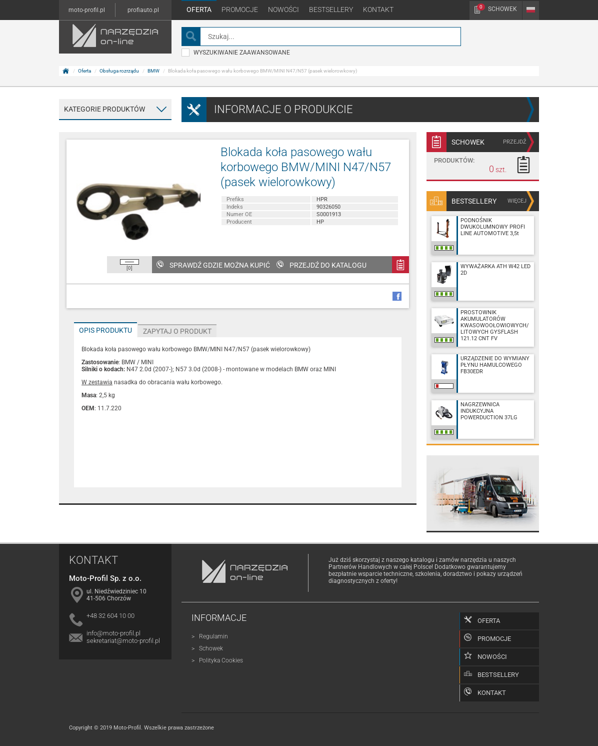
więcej (517, 201)
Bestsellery (331, 10)
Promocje (240, 10)
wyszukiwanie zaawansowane (236, 52)
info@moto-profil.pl (113, 633)
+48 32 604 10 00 (110, 615)
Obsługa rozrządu (119, 71)
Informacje (219, 617)
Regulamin (213, 636)
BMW (154, 71)
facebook (397, 296)
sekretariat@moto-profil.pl (123, 640)
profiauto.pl (143, 10)
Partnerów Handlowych (360, 566)
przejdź (514, 142)
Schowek (497, 8)
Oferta (199, 10)
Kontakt (378, 10)
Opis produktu (105, 330)
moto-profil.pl (86, 10)
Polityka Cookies (221, 660)
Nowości (283, 10)
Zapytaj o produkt (177, 331)
